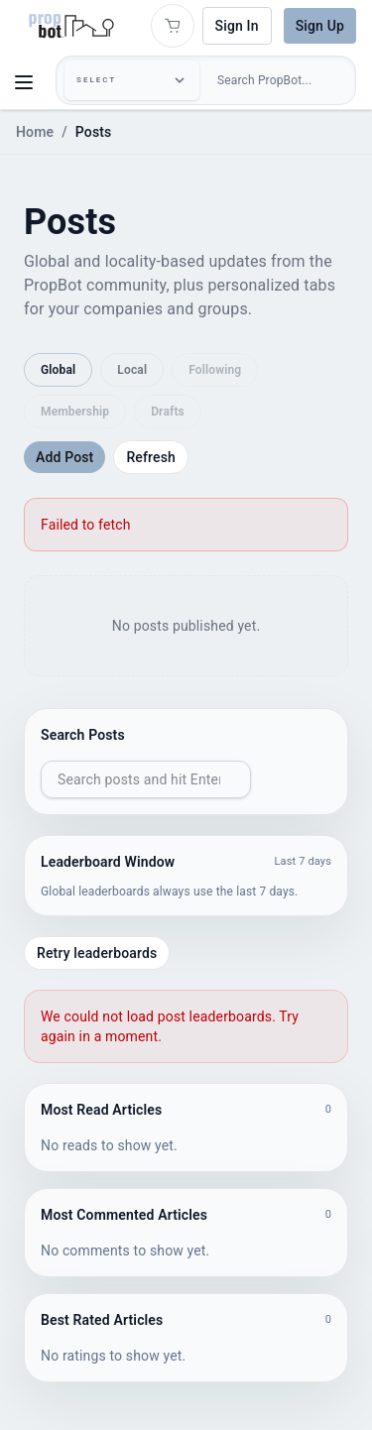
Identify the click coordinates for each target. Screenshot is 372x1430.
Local (132, 370)
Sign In (237, 26)
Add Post (64, 457)
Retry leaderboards (97, 953)
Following (214, 370)
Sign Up (320, 26)
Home (35, 132)
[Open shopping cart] (172, 26)
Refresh (151, 457)
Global (58, 370)
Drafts (168, 411)
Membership (75, 411)
